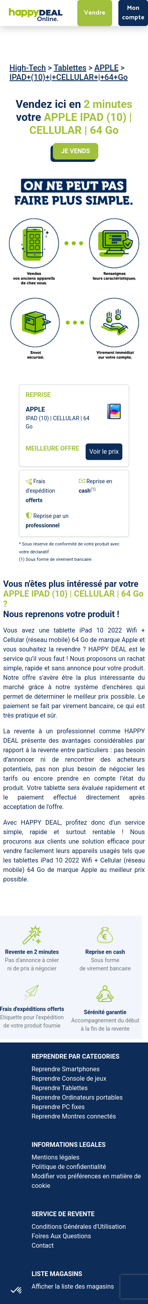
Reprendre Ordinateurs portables (77, 1097)
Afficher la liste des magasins (73, 1286)
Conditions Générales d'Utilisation (79, 1226)
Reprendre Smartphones (65, 1069)
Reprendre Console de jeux (69, 1078)
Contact (43, 1245)
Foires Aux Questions (61, 1236)
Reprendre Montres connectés (74, 1116)
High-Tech (27, 67)
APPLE (106, 67)
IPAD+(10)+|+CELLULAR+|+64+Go (68, 77)
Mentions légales (55, 1157)
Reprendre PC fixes (58, 1107)
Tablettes (70, 67)
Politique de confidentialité (69, 1166)
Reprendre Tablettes (60, 1088)
